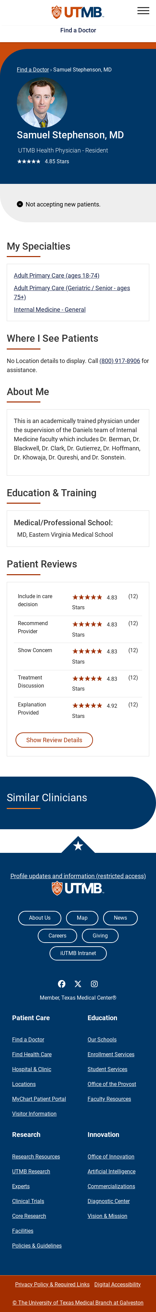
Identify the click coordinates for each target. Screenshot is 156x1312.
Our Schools (102, 1039)
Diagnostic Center (109, 1201)
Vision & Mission (107, 1216)
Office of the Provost (112, 1084)
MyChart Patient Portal (39, 1099)
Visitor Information (34, 1114)
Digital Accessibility (117, 1284)
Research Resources (36, 1156)
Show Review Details (54, 740)
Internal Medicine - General (50, 309)
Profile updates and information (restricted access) (78, 876)
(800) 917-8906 (119, 360)
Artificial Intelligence (111, 1171)
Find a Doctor (78, 30)
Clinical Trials (28, 1201)
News (120, 918)
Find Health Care (32, 1054)
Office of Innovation (111, 1156)
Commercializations (111, 1186)
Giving (100, 935)
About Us (40, 918)
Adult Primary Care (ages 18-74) (56, 275)
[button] (143, 10)
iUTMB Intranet (78, 953)
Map (82, 918)
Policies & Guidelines (37, 1246)
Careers (57, 935)
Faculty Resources (109, 1099)
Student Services (107, 1069)
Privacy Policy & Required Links (52, 1284)
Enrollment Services (111, 1054)
